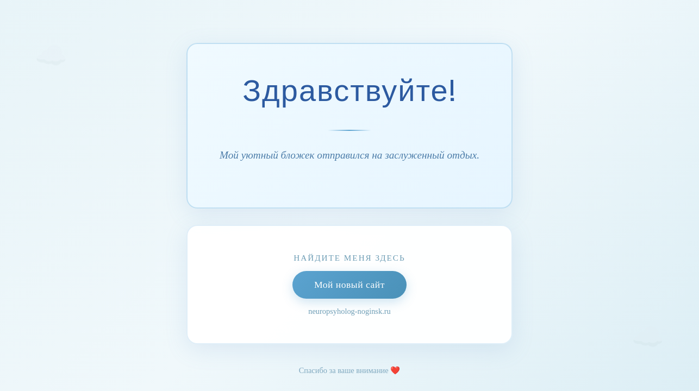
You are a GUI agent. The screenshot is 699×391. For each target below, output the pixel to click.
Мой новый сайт (349, 284)
